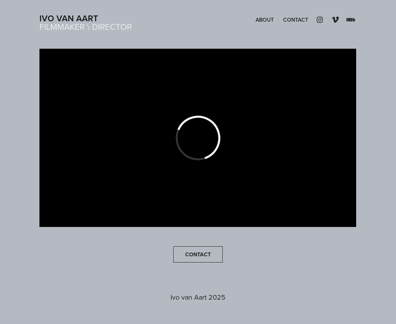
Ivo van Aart (68, 18)
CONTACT (198, 254)
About (265, 20)
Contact (295, 20)
